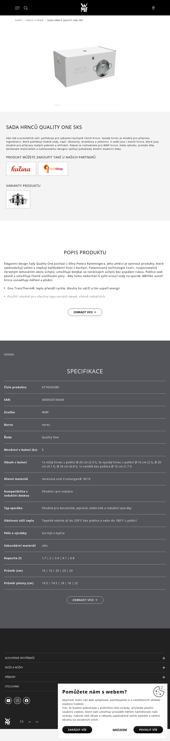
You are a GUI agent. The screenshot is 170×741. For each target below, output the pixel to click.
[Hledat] (26, 8)
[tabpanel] (85, 486)
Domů (18, 20)
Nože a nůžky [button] (14, 667)
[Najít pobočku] (153, 8)
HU (37, 722)
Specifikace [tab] (9, 354)
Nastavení (120, 729)
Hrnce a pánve (35, 20)
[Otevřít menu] (17, 8)
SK (30, 722)
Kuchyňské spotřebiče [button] (20, 658)
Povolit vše (148, 729)
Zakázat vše (77, 729)
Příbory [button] (10, 677)
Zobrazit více (83, 312)
